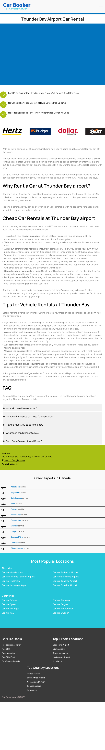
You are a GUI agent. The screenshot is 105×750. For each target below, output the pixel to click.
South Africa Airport (36, 677)
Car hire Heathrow (11, 581)
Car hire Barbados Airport (65, 572)
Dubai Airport (58, 661)
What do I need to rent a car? (21, 408)
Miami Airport (59, 649)
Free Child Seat (8, 657)
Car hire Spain (9, 604)
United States (33, 673)
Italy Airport (32, 690)
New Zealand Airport (36, 682)
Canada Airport (34, 686)
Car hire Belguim (61, 604)
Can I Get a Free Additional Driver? (24, 441)
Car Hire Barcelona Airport (66, 576)
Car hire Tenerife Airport (65, 581)
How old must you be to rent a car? (24, 424)
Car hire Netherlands (63, 608)
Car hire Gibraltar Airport (65, 585)
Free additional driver (11, 645)
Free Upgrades (8, 653)
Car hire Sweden (61, 612)
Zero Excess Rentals (11, 661)
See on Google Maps (13, 460)
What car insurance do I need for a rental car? (30, 416)
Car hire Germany (61, 599)
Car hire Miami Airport (12, 572)
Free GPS (6, 649)
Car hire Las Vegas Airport (14, 585)
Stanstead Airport (61, 653)
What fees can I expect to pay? (22, 432)
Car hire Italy (8, 612)
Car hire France (9, 599)
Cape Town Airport (61, 645)
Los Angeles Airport (61, 657)
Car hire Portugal (10, 608)
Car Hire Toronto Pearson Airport (18, 576)
